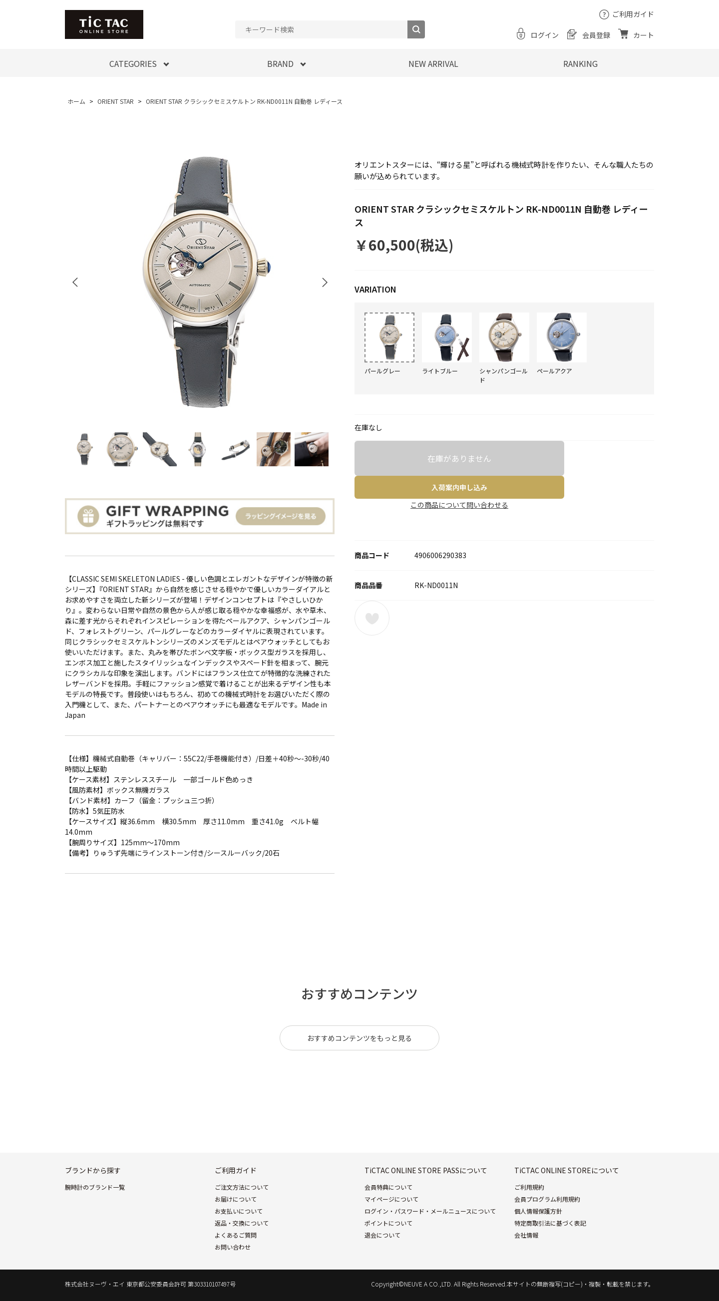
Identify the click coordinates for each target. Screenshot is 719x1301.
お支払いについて (239, 1211)
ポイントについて (388, 1223)
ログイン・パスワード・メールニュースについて (430, 1211)
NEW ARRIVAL (433, 63)
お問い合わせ (233, 1247)
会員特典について (388, 1187)
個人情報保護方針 (538, 1211)
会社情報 (526, 1235)
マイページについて (391, 1199)
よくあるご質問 (236, 1235)
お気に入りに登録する (372, 618)
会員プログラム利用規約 (547, 1199)
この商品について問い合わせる (459, 505)
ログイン (545, 35)
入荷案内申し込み (459, 487)
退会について (382, 1235)
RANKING (580, 63)
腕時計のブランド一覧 (95, 1187)
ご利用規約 (529, 1187)
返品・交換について (242, 1223)
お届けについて (236, 1199)
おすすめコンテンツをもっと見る (359, 1038)
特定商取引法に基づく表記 (550, 1223)
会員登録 (596, 35)
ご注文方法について (242, 1187)
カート (643, 35)
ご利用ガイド (633, 14)
